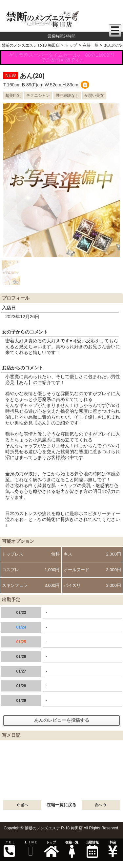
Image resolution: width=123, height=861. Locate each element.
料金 (112, 849)
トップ (51, 849)
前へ (22, 805)
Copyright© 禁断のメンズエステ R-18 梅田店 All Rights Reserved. (61, 828)
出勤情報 (92, 849)
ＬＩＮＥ (30, 849)
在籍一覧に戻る (61, 804)
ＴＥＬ (9, 849)
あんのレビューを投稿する (61, 720)
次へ (100, 805)
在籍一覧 (71, 849)
